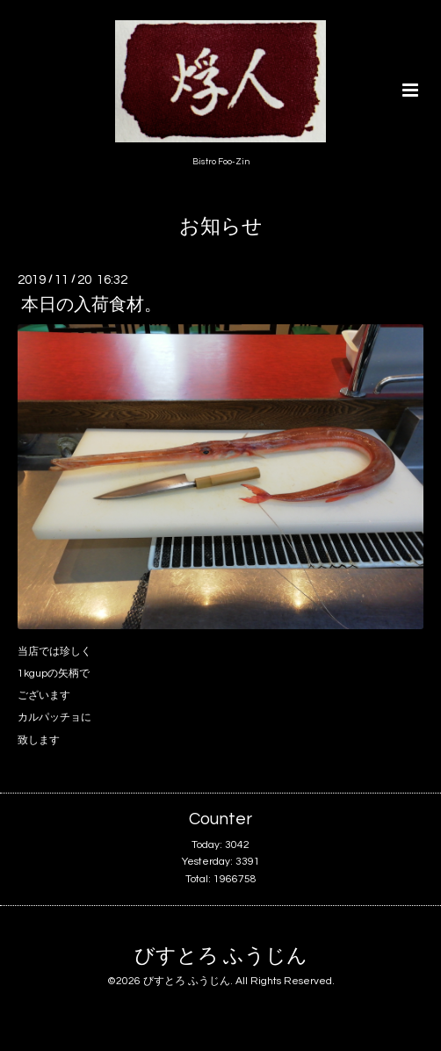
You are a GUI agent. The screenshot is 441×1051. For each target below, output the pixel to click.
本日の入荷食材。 (91, 305)
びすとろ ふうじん (220, 956)
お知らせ (221, 227)
